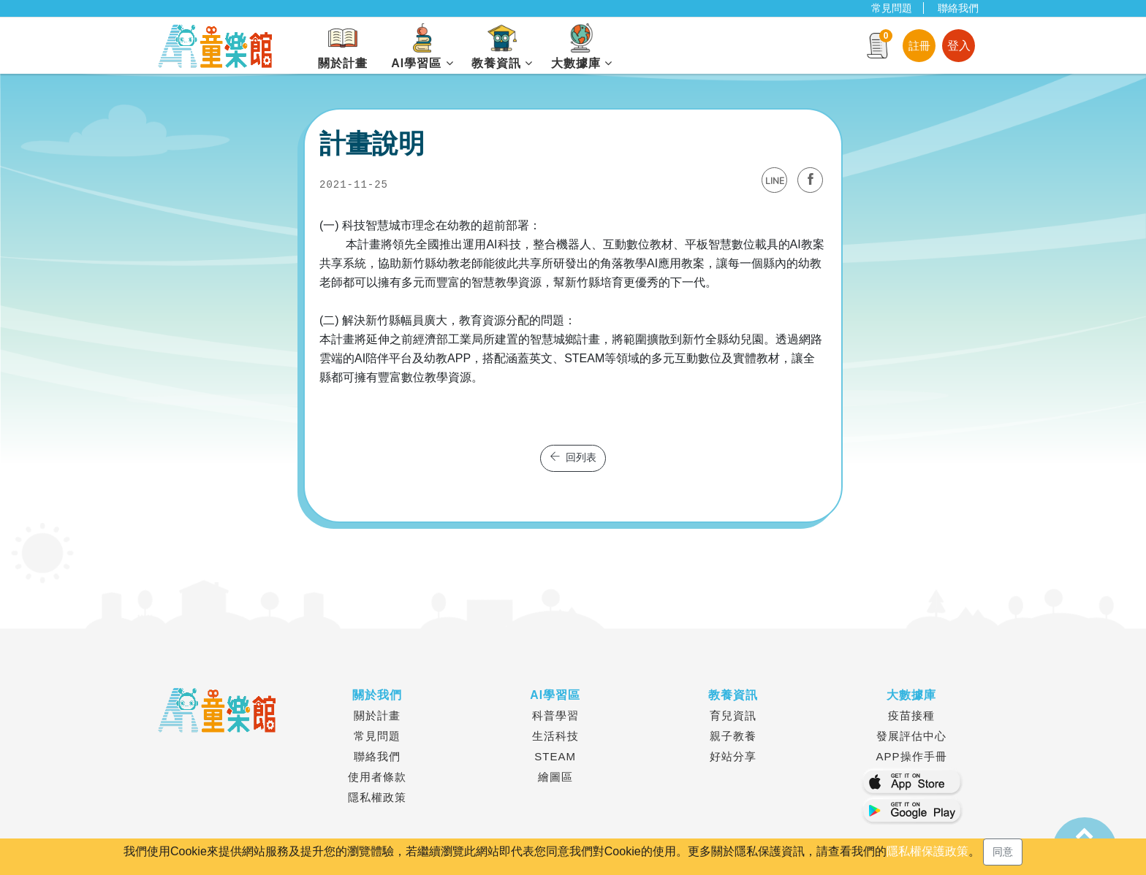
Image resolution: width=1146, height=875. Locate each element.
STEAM (555, 756)
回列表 (573, 458)
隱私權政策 (377, 797)
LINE (774, 181)
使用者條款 (377, 777)
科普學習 (555, 715)
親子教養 (733, 736)
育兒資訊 (733, 715)
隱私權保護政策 (927, 851)
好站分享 (733, 756)
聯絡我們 (958, 8)
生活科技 (555, 736)
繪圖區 (555, 777)
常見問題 (891, 8)
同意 (1003, 851)
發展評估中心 (911, 736)
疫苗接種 (911, 715)
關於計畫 (377, 715)
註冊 (919, 45)
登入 (959, 45)
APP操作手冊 (911, 756)
